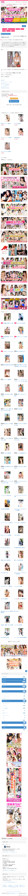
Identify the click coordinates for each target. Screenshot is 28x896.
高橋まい (14, 727)
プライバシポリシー (17, 891)
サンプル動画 (14, 708)
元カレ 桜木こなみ (4, 572)
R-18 (14, 729)
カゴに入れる (14, 101)
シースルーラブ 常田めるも (6, 495)
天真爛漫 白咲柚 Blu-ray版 (8, 323)
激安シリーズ (14, 712)
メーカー (2, 82)
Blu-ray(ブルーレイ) (5, 83)
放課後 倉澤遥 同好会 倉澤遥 (8, 364)
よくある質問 (4, 886)
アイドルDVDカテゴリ (5, 33)
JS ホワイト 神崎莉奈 (7, 379)
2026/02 (7, 87)
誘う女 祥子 (16, 611)
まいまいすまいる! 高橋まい (6, 151)
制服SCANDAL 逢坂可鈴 (5, 560)
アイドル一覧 (14, 725)
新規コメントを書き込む (7, 159)
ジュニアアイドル (14, 688)
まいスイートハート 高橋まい (6, 137)
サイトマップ (13, 887)
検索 (24, 26)
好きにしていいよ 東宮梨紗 (6, 535)
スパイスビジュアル (14, 695)
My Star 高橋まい (17, 123)
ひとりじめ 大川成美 (18, 586)
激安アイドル (14, 684)
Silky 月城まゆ (17, 535)
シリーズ (14, 705)
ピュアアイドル (4, 86)
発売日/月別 (3, 87)
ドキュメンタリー (14, 715)
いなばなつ (8, 30)
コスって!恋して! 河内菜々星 (19, 522)
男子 (14, 710)
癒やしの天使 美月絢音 (18, 560)
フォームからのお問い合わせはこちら (10, 882)
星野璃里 (3, 30)
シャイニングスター (9, 82)
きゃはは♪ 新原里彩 (7, 453)
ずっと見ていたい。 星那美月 (6, 586)
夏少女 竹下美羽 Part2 (20, 351)
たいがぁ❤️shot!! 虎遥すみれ (20, 598)
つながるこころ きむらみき (8, 351)
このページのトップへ (23, 895)
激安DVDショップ (4, 36)
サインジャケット (14, 703)
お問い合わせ (22, 886)
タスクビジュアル (14, 693)
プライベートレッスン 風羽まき (7, 522)
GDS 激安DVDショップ (13, 893)
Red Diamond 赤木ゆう (5, 547)
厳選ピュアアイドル (14, 698)
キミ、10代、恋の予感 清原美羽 (20, 637)
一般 (14, 717)
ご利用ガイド (4, 885)
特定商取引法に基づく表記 (13, 886)
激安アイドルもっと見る (14, 641)
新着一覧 (2, 80)
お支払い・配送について (20, 885)
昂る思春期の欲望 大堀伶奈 (19, 547)
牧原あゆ (13, 30)
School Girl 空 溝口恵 (20, 323)
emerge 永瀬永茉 (4, 598)
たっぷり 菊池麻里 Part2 (21, 453)
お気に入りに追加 (14, 98)
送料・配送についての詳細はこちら (9, 870)
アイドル (11, 36)
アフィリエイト (9, 891)
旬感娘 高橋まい (17, 137)
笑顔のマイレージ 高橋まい (6, 123)
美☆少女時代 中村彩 (5, 637)
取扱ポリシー (11, 885)
